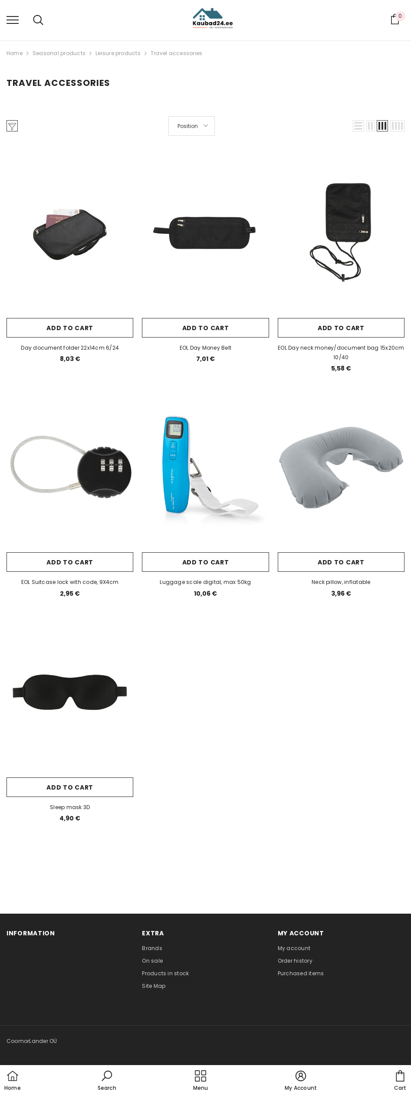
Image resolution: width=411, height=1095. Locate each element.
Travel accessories (176, 53)
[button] (358, 125)
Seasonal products (59, 53)
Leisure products (118, 53)
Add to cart (69, 328)
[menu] (13, 19)
